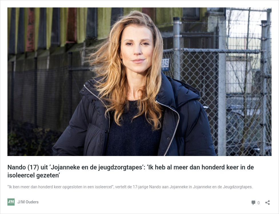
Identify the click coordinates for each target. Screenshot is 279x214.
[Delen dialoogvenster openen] (268, 200)
